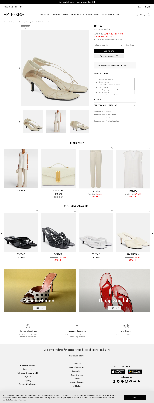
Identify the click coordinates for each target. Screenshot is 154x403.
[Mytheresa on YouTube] (130, 381)
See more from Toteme (102, 111)
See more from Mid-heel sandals (106, 121)
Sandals (34, 22)
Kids (17, 7)
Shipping (27, 380)
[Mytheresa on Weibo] (134, 381)
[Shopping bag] (148, 14)
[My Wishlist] (144, 14)
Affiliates (77, 385)
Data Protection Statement (16, 400)
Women (7, 7)
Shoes (28, 22)
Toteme (21, 22)
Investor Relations (77, 382)
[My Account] (141, 14)
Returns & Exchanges (27, 384)
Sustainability (77, 371)
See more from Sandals (103, 118)
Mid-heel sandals (45, 22)
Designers (14, 22)
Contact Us (27, 369)
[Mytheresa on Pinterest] (122, 381)
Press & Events (77, 374)
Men (12, 7)
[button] (19, 68)
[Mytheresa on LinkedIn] (114, 381)
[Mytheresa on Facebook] (118, 381)
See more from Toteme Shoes (105, 115)
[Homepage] (14, 14)
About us (77, 363)
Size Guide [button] (130, 45)
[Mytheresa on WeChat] (139, 381)
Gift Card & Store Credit (27, 372)
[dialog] (77, 397)
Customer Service (27, 365)
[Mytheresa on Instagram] (126, 381)
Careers (77, 378)
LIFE (21, 7)
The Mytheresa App (77, 367)
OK (134, 397)
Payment (27, 376)
